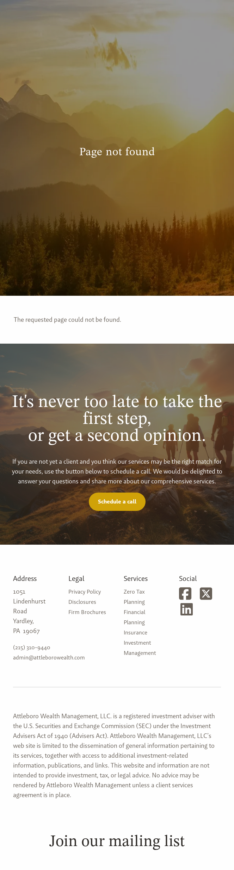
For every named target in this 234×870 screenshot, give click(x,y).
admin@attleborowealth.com (49, 657)
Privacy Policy (84, 591)
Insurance (135, 632)
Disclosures (82, 602)
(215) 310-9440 (31, 647)
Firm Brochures (87, 612)
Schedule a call (117, 501)
